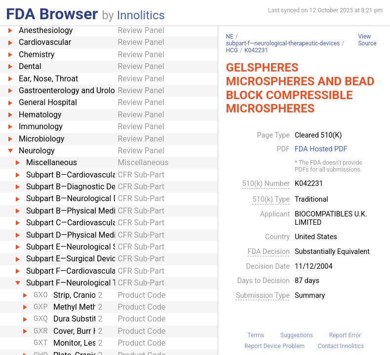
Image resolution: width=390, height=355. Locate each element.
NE (229, 36)
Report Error (345, 335)
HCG (232, 50)
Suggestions (296, 335)
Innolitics (141, 15)
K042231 (256, 50)
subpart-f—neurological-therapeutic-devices (283, 43)
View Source (367, 40)
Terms (255, 335)
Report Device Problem (274, 346)
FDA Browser (52, 13)
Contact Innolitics (341, 346)
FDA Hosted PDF (321, 149)
